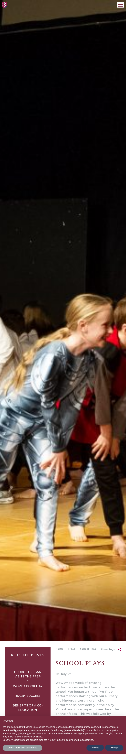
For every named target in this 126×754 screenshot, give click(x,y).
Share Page (107, 649)
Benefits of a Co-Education (28, 708)
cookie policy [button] (111, 730)
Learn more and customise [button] (22, 747)
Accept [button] (114, 747)
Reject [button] (95, 747)
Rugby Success (28, 696)
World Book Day (27, 686)
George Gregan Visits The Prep (27, 674)
